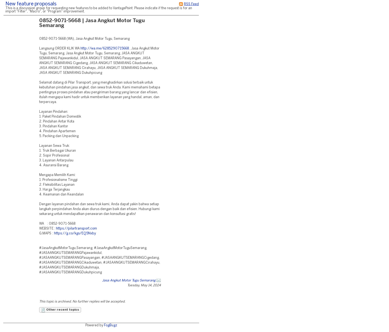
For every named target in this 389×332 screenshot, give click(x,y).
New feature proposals (30, 4)
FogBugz (110, 325)
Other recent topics (60, 310)
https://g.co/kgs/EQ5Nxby (75, 233)
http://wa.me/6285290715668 (105, 48)
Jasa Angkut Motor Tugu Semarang (129, 280)
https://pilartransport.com (76, 228)
